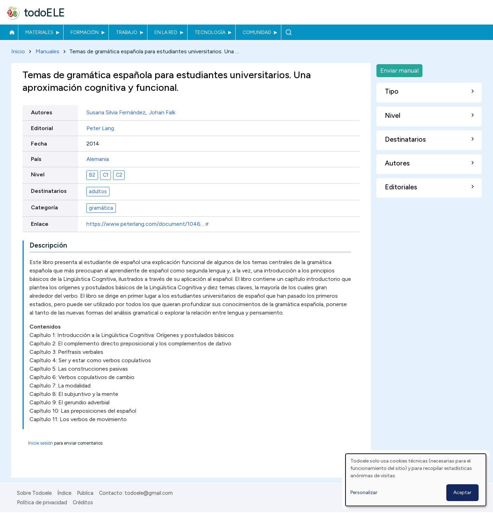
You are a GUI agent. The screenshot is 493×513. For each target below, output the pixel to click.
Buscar (288, 32)
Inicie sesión (40, 443)
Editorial (42, 128)
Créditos (83, 502)
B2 (92, 175)
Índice (64, 493)
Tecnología (210, 32)
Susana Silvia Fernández (115, 112)
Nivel (38, 174)
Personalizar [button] (363, 492)
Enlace (39, 224)
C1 (106, 175)
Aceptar (462, 492)
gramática (101, 208)
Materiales (39, 32)
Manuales (47, 51)
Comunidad (257, 32)
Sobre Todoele (34, 493)
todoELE (44, 12)
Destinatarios (49, 191)
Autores (41, 112)
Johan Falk (162, 112)
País (36, 159)
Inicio (12, 32)
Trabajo (126, 32)
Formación (85, 32)
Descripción (48, 245)
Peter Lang (100, 128)
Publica (85, 493)
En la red (166, 32)
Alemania (97, 159)
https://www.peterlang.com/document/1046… (147, 224)
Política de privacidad (42, 502)
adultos (98, 191)
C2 (119, 175)
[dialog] (416, 480)
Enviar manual (399, 70)
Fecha (39, 143)
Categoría (44, 207)
